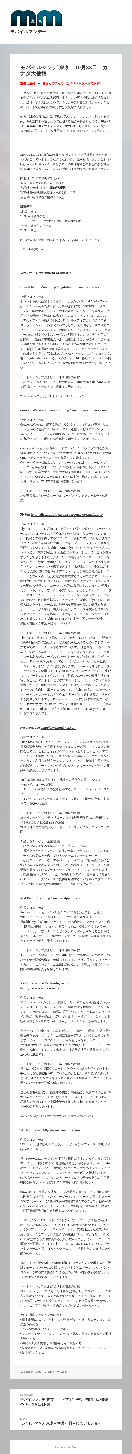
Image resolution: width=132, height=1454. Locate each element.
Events (64, 1371)
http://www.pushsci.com (58, 727)
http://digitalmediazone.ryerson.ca (75, 287)
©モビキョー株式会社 (66, 1447)
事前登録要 (57, 188)
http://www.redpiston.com (63, 898)
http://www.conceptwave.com (85, 410)
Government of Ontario (53, 273)
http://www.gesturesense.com (42, 988)
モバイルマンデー (28, 31)
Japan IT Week (36, 164)
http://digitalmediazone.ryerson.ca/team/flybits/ (67, 514)
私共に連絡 (90, 169)
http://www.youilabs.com (61, 1130)
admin (50, 1371)
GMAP (59, 183)
